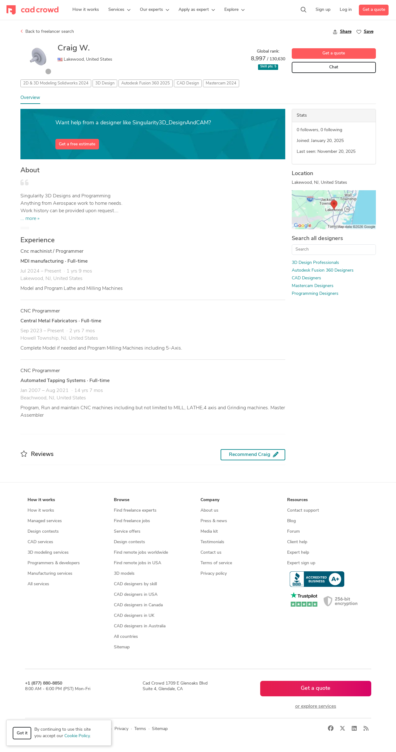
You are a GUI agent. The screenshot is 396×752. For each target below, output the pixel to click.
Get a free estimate (77, 144)
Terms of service (216, 563)
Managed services (45, 521)
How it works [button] (41, 500)
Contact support (303, 510)
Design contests (43, 531)
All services (38, 584)
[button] (119, 10)
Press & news (213, 521)
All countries (126, 636)
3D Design (104, 83)
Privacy (121, 729)
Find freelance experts (135, 510)
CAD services (40, 542)
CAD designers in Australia (140, 626)
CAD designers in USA (135, 594)
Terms (140, 729)
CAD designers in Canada (138, 605)
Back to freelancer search (47, 31)
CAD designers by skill (135, 584)
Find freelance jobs (132, 521)
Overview (30, 98)
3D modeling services (48, 552)
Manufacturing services (50, 573)
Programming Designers (315, 293)
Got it (22, 733)
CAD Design (188, 83)
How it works (41, 510)
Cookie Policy (77, 736)
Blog (291, 521)
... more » (30, 218)
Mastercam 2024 (221, 83)
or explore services (315, 706)
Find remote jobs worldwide (141, 552)
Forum (293, 531)
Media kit (209, 531)
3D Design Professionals (315, 262)
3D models (124, 573)
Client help (297, 542)
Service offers (127, 531)
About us (209, 510)
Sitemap (122, 647)
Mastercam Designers (313, 286)
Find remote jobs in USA (137, 563)
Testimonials (212, 542)
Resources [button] (297, 500)
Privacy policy (213, 573)
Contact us (211, 552)
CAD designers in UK (134, 615)
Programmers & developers (54, 563)
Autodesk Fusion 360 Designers (323, 270)
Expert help (298, 552)
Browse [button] (121, 500)
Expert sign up (301, 563)
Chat (333, 67)
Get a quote (374, 9)
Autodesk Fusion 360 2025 (145, 83)
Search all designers (317, 239)
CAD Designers (306, 278)
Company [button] (209, 500)
